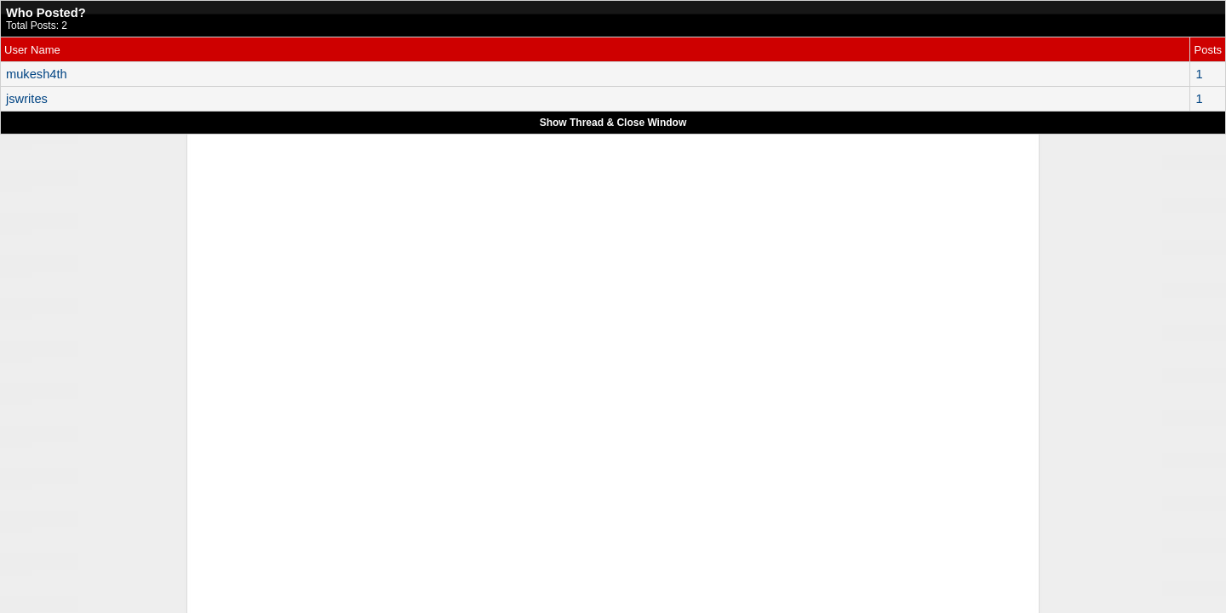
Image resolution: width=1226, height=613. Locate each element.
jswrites (27, 99)
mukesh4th (36, 74)
